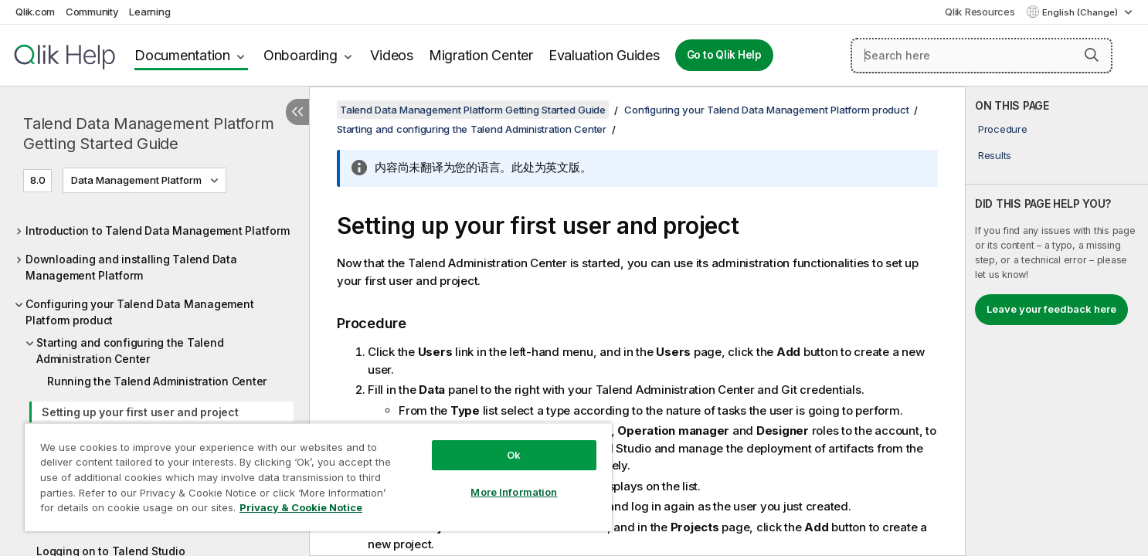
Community (92, 11)
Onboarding (300, 55)
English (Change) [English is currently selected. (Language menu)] (1081, 12)
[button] (1091, 55)
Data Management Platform (136, 180)
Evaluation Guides (604, 55)
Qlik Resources (980, 11)
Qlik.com (35, 11)
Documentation (182, 55)
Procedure (1002, 129)
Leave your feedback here (1051, 309)
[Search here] (981, 55)
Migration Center (481, 55)
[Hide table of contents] (297, 112)
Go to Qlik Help (724, 55)
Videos (391, 55)
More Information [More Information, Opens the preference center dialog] (513, 492)
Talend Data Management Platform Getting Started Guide (148, 133)
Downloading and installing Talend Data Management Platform (131, 267)
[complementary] (1057, 321)
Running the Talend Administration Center (157, 381)
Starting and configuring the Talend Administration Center (129, 350)
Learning (149, 11)
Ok (514, 455)
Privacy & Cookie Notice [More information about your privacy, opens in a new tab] (300, 507)
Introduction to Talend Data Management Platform (157, 230)
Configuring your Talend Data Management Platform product (139, 312)
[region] (318, 476)
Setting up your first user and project (140, 412)
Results (994, 155)
